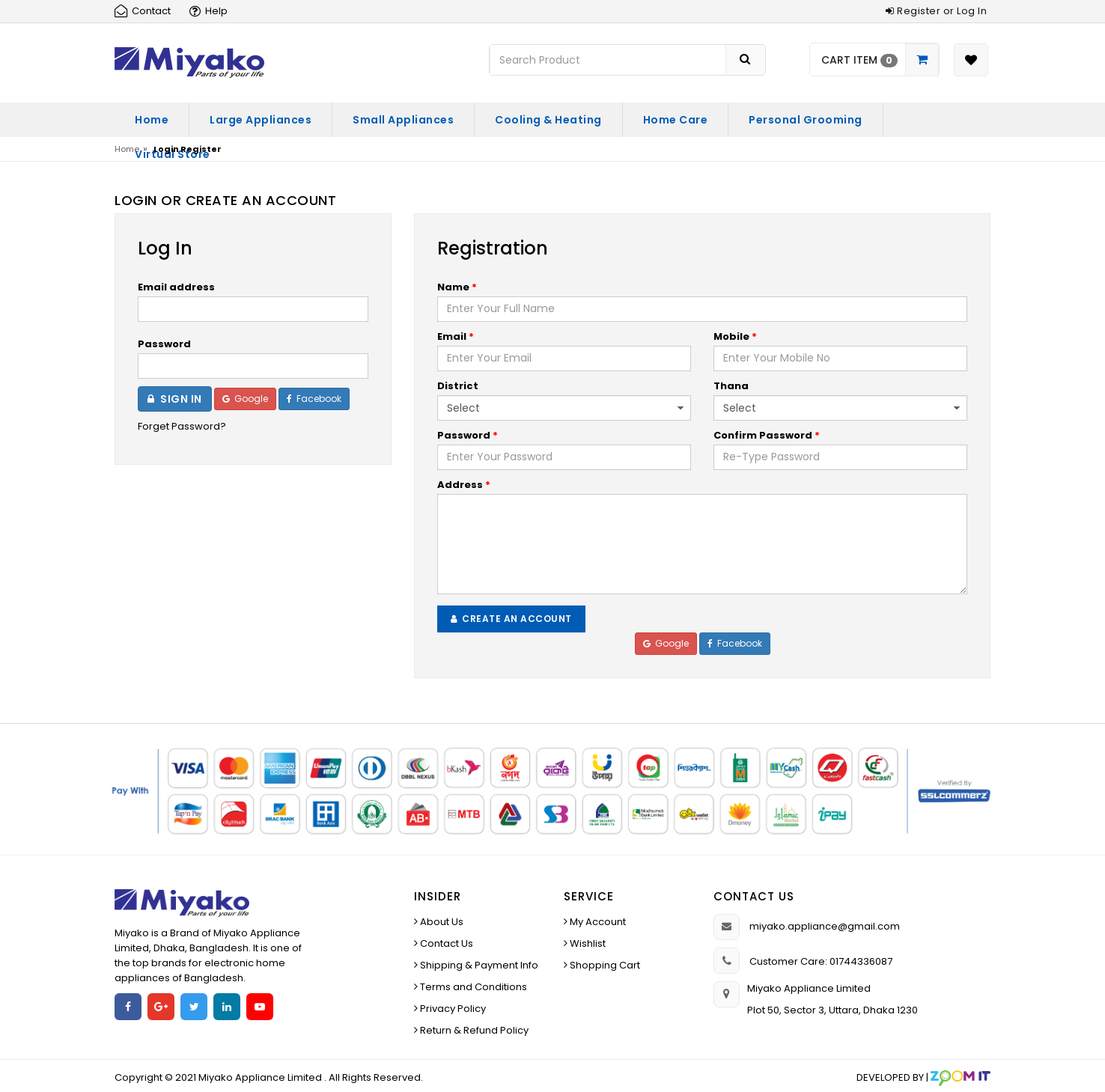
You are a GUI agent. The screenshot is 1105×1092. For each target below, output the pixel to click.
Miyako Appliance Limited (261, 1077)
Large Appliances (260, 119)
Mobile (735, 336)
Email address (176, 287)
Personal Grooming (805, 119)
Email (455, 336)
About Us (440, 922)
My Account (596, 922)
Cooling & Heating (548, 119)
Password (164, 344)
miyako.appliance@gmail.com (824, 926)
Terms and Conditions (472, 987)
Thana (731, 386)
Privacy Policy (452, 1008)
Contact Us (445, 943)
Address (463, 485)
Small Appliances (403, 119)
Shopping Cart (603, 965)
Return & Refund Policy (473, 1030)
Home (151, 119)
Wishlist (586, 943)
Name (457, 287)
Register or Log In (936, 11)
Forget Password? (182, 426)
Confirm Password (766, 435)
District (457, 386)
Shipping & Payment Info (478, 965)
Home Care (675, 119)
